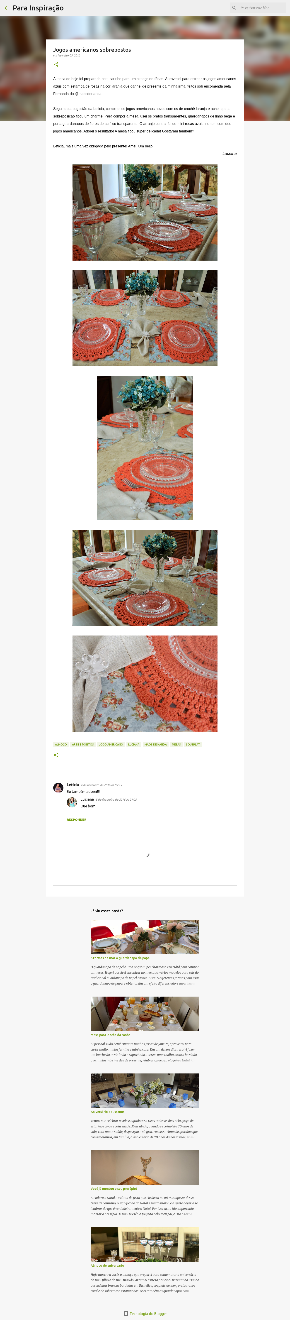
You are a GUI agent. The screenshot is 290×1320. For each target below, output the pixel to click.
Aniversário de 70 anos (107, 1112)
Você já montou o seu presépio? (114, 1188)
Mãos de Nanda (156, 744)
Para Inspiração (38, 8)
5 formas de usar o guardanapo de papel (120, 958)
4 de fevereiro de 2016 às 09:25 (101, 785)
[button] (56, 65)
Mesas (176, 744)
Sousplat (193, 744)
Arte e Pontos (83, 744)
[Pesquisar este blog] (262, 7)
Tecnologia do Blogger (145, 1314)
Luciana (133, 744)
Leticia (73, 785)
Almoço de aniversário (107, 1265)
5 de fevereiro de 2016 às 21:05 (116, 799)
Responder (76, 819)
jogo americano (111, 744)
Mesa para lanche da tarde (110, 1035)
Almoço (61, 744)
